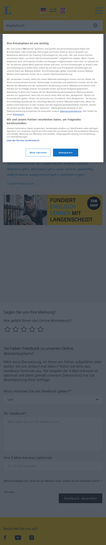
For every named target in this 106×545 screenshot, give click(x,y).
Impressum (18, 141)
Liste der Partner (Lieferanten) (23, 167)
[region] (53, 125)
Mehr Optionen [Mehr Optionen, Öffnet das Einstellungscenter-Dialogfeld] (38, 179)
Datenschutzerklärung (71, 138)
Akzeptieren (65, 179)
